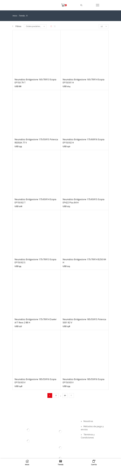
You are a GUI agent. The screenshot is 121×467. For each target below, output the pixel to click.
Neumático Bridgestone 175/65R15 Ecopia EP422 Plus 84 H (83, 201)
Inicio (15, 15)
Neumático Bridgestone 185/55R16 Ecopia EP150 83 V (35, 381)
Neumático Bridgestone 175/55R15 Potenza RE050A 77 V (36, 141)
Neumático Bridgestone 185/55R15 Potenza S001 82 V (84, 321)
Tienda (22, 15)
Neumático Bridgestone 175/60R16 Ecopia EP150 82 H (83, 141)
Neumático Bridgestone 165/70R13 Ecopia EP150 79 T (35, 81)
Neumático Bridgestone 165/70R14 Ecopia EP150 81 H (83, 81)
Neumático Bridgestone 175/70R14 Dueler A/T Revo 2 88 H (36, 321)
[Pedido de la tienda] (35, 26)
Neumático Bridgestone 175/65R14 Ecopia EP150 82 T (35, 201)
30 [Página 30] (65, 395)
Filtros (16, 26)
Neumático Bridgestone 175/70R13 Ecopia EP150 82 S (35, 261)
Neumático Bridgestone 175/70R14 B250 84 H (84, 261)
